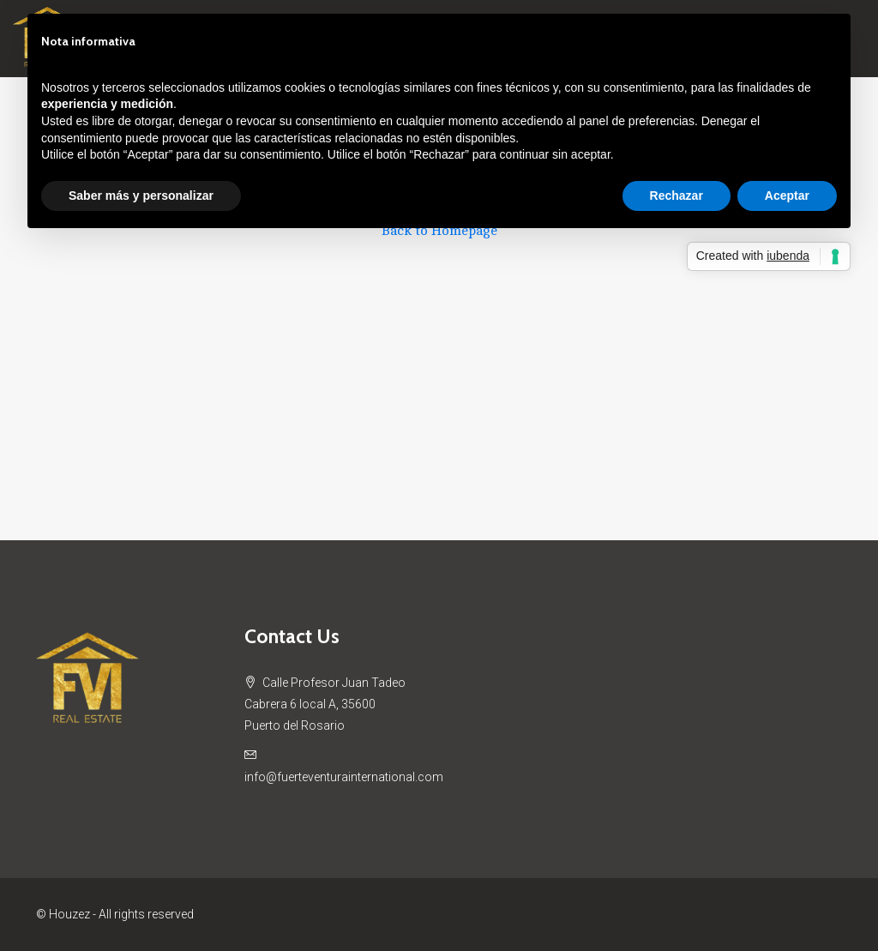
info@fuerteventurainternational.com (343, 777)
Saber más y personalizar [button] (141, 195)
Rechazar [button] (676, 195)
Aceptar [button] (787, 195)
